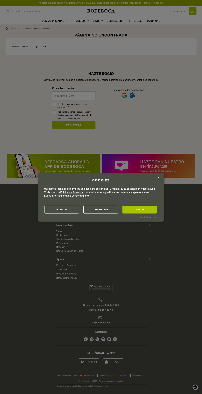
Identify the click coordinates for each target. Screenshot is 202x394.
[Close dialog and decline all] (158, 178)
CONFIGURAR (101, 209)
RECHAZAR (62, 209)
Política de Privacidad (72, 192)
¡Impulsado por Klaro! (148, 217)
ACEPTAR (139, 209)
